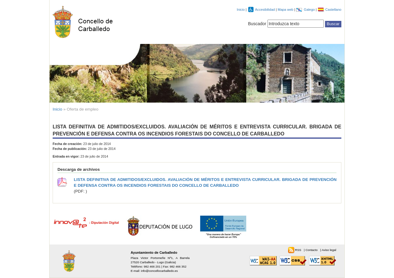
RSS (298, 250)
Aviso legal (329, 250)
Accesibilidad (265, 9)
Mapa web (286, 9)
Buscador (257, 23)
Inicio (241, 9)
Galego (310, 9)
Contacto (311, 250)
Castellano (333, 9)
